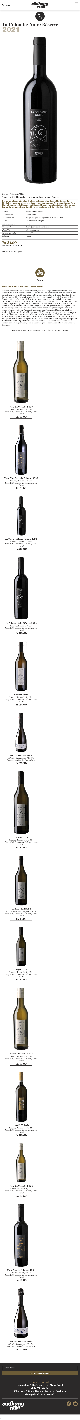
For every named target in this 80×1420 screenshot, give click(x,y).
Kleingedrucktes (33, 1394)
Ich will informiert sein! (40, 1373)
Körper (5, 212)
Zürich (48, 1391)
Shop (34, 1381)
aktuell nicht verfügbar (12, 252)
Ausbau (5, 221)
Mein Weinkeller (40, 1388)
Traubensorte (7, 215)
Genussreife (7, 227)
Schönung (6, 236)
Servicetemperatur (9, 233)
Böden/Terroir (8, 218)
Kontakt (51, 1394)
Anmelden (23, 1385)
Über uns (19, 1391)
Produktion (6, 230)
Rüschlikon (34, 1391)
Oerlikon (61, 1391)
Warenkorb (6, 5)
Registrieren (39, 1385)
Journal (45, 1381)
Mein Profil (56, 1385)
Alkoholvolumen (8, 224)
